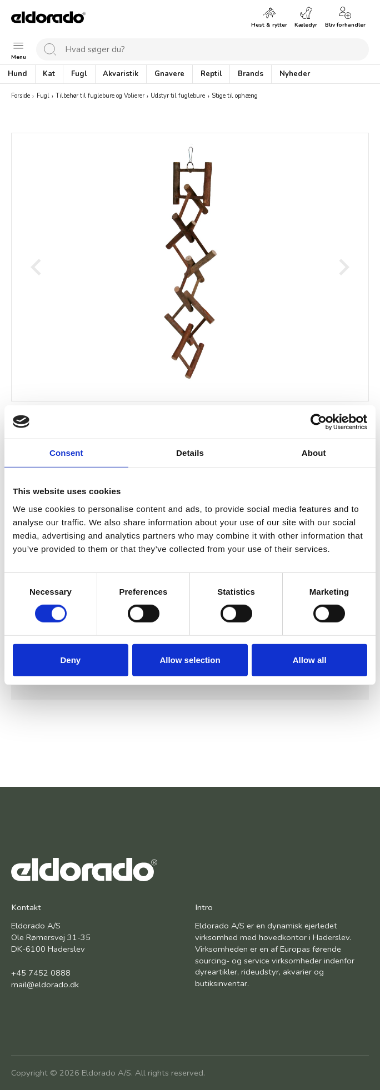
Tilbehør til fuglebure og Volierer (100, 96)
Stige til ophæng (235, 96)
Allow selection (189, 660)
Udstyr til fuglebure (178, 96)
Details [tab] (190, 452)
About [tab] (314, 452)
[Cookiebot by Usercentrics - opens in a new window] (318, 421)
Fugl (43, 96)
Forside (20, 96)
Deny (70, 660)
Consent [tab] (66, 452)
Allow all (310, 660)
